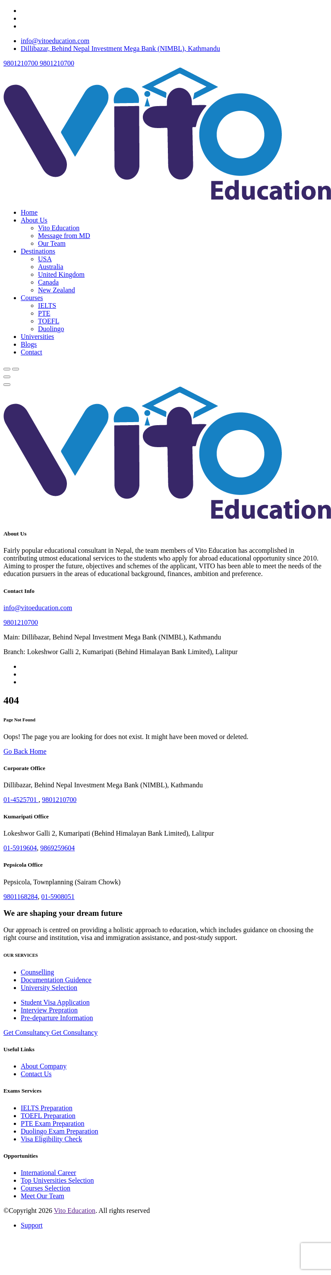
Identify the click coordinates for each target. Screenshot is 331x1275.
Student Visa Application (55, 1002)
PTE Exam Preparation (53, 1123)
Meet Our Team (42, 1196)
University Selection (49, 987)
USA (45, 259)
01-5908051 (57, 896)
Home (29, 212)
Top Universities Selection (57, 1180)
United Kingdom (61, 274)
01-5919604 (20, 848)
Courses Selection (45, 1188)
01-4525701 (20, 799)
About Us (34, 220)
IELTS (47, 305)
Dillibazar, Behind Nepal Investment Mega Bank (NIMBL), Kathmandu (120, 48)
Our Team (52, 243)
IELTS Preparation (47, 1108)
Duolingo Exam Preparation (59, 1131)
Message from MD (64, 235)
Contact (31, 352)
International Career (48, 1172)
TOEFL (48, 321)
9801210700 (20, 622)
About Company (43, 1066)
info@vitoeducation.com (55, 40)
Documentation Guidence (56, 980)
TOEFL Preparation (48, 1115)
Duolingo (51, 328)
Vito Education (58, 228)
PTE (44, 313)
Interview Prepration (49, 1010)
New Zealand (56, 290)
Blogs (29, 344)
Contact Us (36, 1074)
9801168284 (20, 896)
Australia (50, 266)
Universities (37, 336)
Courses (32, 297)
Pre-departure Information (57, 1017)
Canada (48, 282)
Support (32, 1225)
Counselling (37, 972)
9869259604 (57, 848)
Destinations (38, 251)
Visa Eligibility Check (51, 1139)
